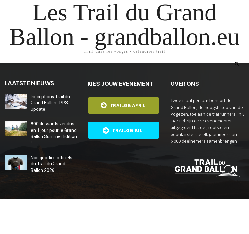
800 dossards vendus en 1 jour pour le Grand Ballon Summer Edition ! (54, 124)
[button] (236, 64)
